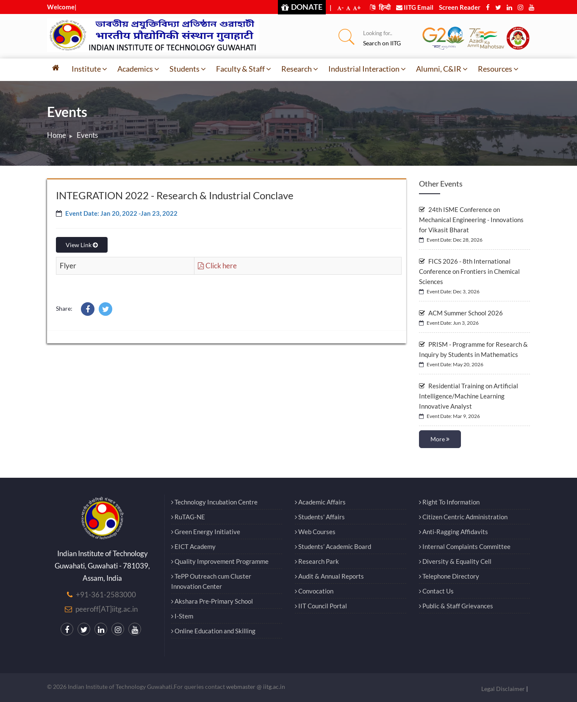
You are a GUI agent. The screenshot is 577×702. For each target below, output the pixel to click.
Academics (138, 68)
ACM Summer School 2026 (461, 313)
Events (87, 135)
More (439, 439)
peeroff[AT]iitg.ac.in (106, 608)
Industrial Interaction (367, 68)
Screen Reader (459, 7)
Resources (498, 68)
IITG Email (414, 7)
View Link (82, 244)
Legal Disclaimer (503, 688)
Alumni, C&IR (442, 68)
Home (56, 135)
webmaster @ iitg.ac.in (255, 686)
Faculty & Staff (243, 68)
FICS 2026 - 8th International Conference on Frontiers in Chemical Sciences (469, 271)
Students (187, 68)
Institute (89, 68)
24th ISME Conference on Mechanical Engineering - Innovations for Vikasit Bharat (471, 220)
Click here (217, 265)
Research (299, 68)
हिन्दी (380, 7)
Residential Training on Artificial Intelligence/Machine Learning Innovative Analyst (468, 396)
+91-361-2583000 (106, 594)
